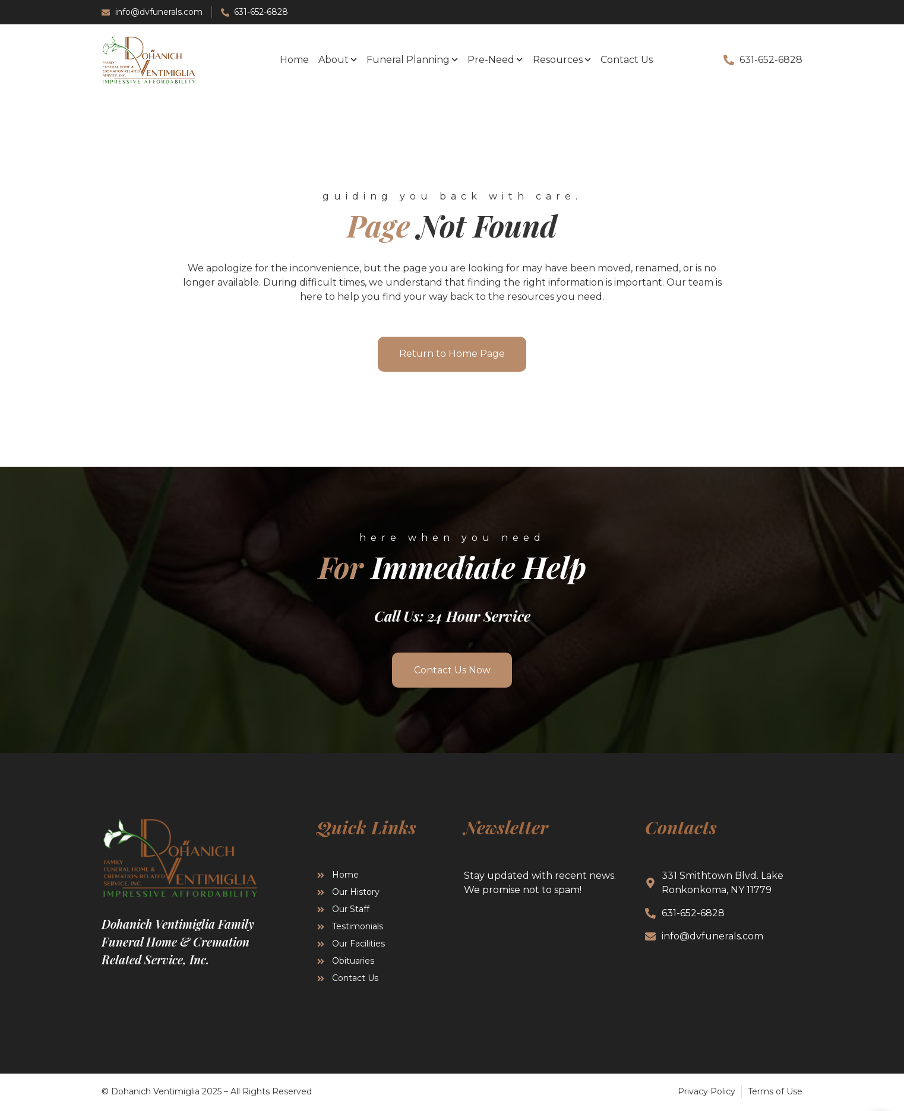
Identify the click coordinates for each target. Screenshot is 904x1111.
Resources (562, 59)
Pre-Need (495, 59)
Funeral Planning (412, 59)
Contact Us (626, 59)
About (337, 59)
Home (294, 59)
